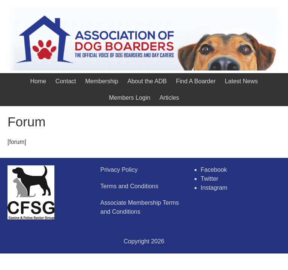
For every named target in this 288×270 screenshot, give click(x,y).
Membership (101, 81)
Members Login (129, 97)
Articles (169, 97)
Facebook (214, 169)
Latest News (241, 81)
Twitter (209, 179)
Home (38, 81)
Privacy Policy (119, 169)
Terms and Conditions (129, 186)
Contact (66, 81)
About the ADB (147, 81)
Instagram (214, 187)
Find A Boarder (196, 81)
